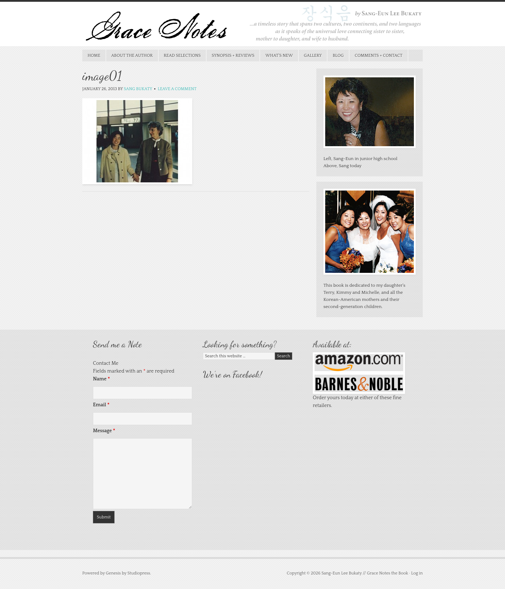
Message (104, 431)
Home (94, 55)
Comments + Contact (379, 55)
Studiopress (138, 573)
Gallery (313, 55)
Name (101, 379)
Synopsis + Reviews (230, 55)
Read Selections (180, 55)
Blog (338, 55)
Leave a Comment (177, 89)
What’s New (276, 55)
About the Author (132, 55)
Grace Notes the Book (252, 25)
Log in (417, 573)
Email (101, 405)
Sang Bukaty (138, 89)
